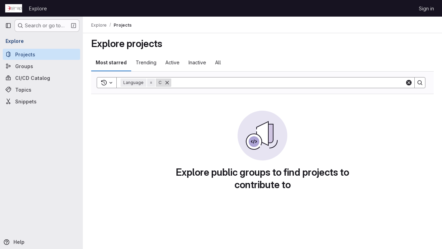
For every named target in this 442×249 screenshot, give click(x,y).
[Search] (288, 83)
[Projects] (41, 54)
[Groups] (41, 66)
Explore (38, 8)
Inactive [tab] (197, 62)
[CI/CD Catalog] (41, 77)
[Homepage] (13, 8)
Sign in (426, 8)
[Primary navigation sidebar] (8, 25)
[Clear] (409, 83)
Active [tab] (172, 62)
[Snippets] (41, 101)
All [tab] (218, 62)
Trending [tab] (146, 62)
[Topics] (41, 89)
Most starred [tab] (111, 62)
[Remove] (167, 83)
